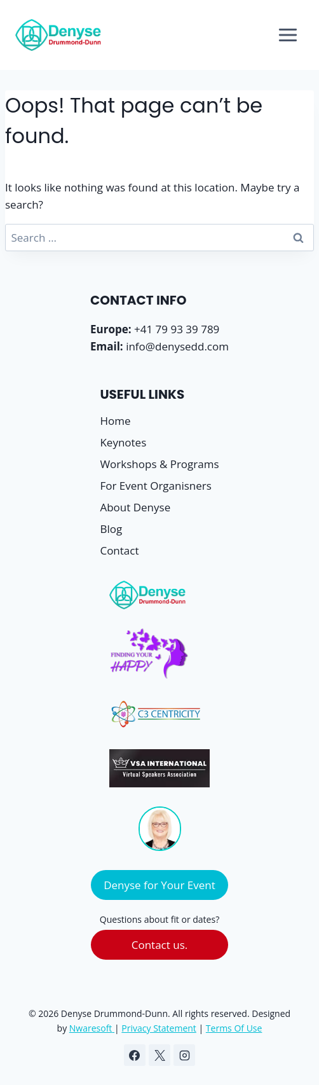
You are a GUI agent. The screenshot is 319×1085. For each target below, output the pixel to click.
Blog (111, 529)
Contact (119, 550)
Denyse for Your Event (159, 885)
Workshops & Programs (159, 464)
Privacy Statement (158, 1028)
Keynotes (123, 442)
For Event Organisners (155, 485)
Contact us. (159, 944)
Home (115, 420)
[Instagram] (184, 1055)
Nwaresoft (90, 1028)
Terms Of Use (234, 1028)
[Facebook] (135, 1055)
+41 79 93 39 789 (176, 329)
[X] (159, 1055)
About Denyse (135, 507)
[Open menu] (287, 34)
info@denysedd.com (177, 346)
